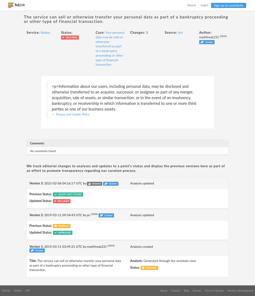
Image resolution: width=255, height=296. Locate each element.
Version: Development (240, 290)
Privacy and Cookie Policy (73, 114)
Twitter (18, 290)
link (180, 32)
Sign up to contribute (228, 5)
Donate (196, 290)
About (191, 5)
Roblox (45, 32)
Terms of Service (214, 290)
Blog (186, 290)
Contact (175, 290)
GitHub (6, 290)
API (28, 290)
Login (205, 5)
